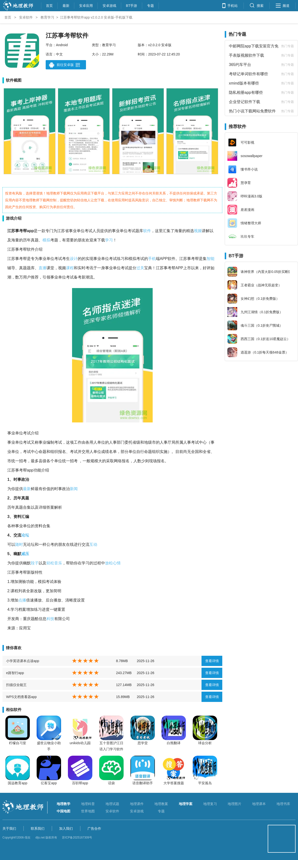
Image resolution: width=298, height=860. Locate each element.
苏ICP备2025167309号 (77, 837)
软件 (147, 231)
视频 (198, 231)
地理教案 (161, 804)
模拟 (46, 240)
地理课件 (137, 804)
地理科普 (88, 804)
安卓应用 (86, 5)
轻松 (50, 563)
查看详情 (212, 661)
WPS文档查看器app (21, 697)
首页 (49, 5)
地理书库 (283, 804)
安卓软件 (26, 17)
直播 (42, 268)
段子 (35, 563)
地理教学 (63, 804)
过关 (140, 268)
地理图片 (234, 804)
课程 (70, 268)
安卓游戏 (109, 5)
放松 (109, 563)
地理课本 (259, 804)
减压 (25, 554)
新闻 (74, 489)
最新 (66, 5)
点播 (22, 600)
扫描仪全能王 (16, 685)
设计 (74, 259)
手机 (152, 259)
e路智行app (15, 673)
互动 (93, 544)
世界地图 (88, 811)
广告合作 (94, 828)
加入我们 (66, 828)
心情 (117, 563)
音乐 (58, 563)
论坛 (25, 535)
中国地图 (63, 811)
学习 (109, 240)
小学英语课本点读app (22, 661)
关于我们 (9, 828)
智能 (210, 259)
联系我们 (37, 828)
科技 (50, 619)
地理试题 (112, 804)
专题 (150, 5)
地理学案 (185, 804)
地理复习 (210, 804)
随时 (19, 544)
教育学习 (47, 17)
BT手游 (131, 5)
